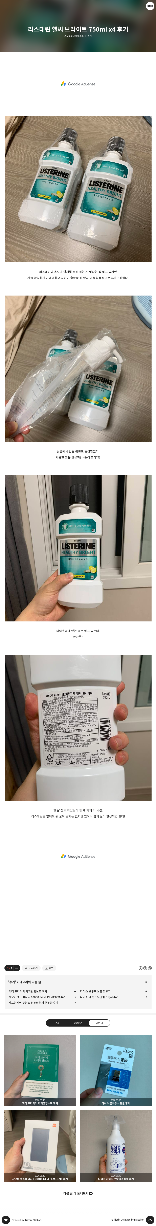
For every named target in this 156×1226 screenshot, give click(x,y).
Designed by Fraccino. (132, 1219)
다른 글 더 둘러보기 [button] (75, 1193)
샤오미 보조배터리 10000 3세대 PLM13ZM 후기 (37, 997)
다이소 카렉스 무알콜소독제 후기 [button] (116, 1146)
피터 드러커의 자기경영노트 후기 (28, 991)
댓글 (56, 1022)
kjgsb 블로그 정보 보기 (150, 6)
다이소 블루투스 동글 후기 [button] (116, 1070)
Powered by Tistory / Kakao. (27, 1220)
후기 (90, 36)
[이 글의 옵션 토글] (17, 968)
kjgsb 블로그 (6, 1220)
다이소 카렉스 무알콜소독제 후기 (99, 997)
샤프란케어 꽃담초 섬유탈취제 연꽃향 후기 (33, 1003)
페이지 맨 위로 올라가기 (150, 1220)
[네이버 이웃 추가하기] (49, 968)
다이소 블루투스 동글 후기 (95, 991)
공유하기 (77, 1022)
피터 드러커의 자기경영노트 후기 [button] (40, 1070)
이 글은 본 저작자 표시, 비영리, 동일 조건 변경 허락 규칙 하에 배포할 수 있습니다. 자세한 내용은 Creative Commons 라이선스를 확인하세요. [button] (145, 968)
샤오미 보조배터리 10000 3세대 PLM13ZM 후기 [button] (40, 1146)
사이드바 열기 (6, 6)
